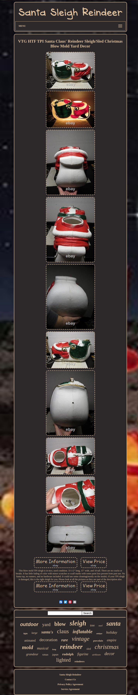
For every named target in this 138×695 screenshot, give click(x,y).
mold (27, 647)
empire (111, 640)
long (54, 649)
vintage (80, 638)
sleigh (78, 623)
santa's (47, 632)
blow (60, 624)
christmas (107, 646)
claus (63, 631)
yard (46, 624)
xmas (45, 654)
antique (99, 633)
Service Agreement (70, 689)
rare (64, 640)
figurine (82, 654)
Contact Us (70, 679)
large (34, 632)
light (26, 633)
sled (88, 648)
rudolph (68, 654)
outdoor (29, 624)
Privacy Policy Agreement (70, 684)
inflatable (83, 631)
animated (30, 640)
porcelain (98, 640)
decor (109, 653)
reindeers (80, 661)
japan (55, 654)
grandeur (32, 654)
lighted (63, 660)
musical (42, 648)
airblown (96, 654)
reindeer (71, 646)
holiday (111, 632)
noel (101, 625)
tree (92, 625)
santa (113, 623)
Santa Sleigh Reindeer (70, 674)
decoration (49, 639)
